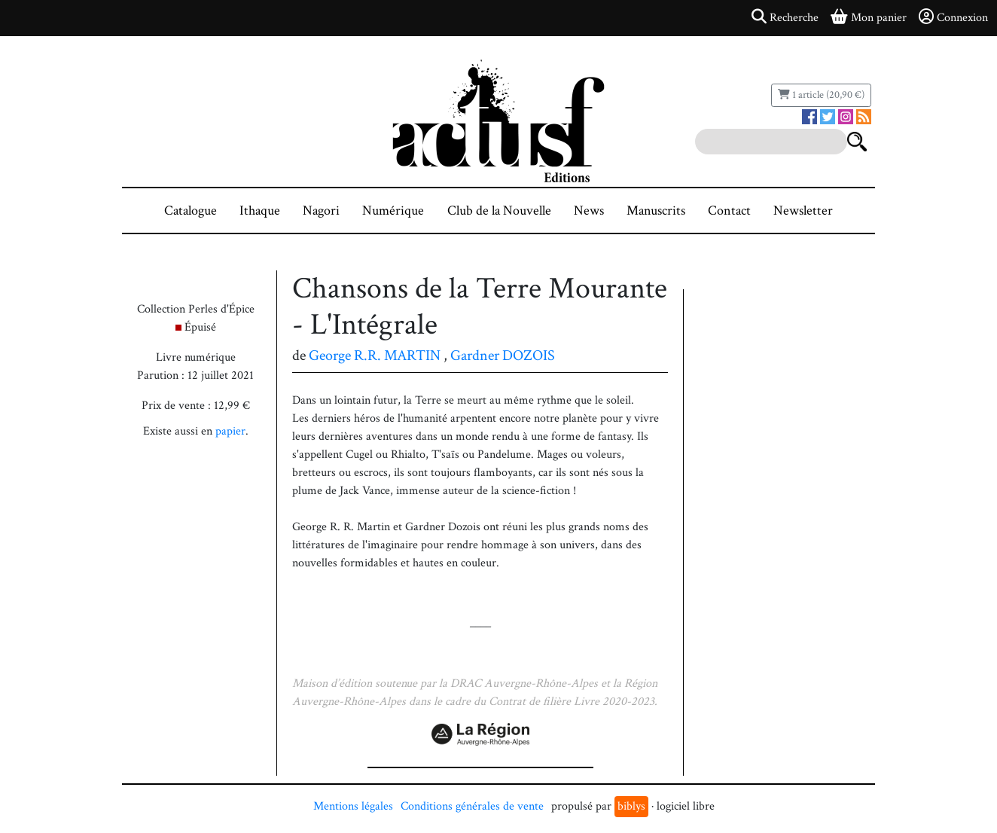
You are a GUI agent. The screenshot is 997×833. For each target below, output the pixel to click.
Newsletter (803, 210)
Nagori (321, 210)
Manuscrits (656, 210)
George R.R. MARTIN (375, 355)
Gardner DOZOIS (502, 355)
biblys (631, 806)
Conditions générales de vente (472, 806)
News (589, 210)
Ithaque (259, 210)
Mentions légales (353, 806)
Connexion (953, 17)
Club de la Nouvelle (499, 210)
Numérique (393, 210)
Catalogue (190, 210)
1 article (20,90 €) (821, 95)
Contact (729, 210)
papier (230, 431)
